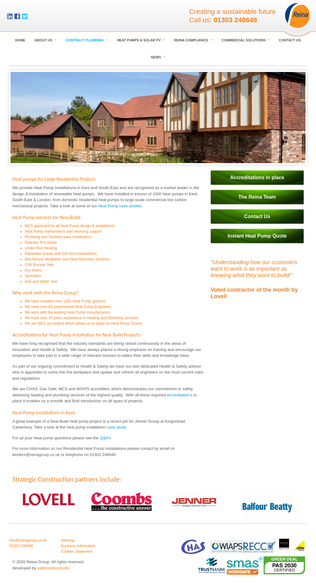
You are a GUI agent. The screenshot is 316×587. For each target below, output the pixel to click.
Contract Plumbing (87, 40)
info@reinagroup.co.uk (28, 540)
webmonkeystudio (53, 568)
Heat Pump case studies (120, 206)
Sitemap (67, 540)
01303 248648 (235, 20)
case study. (117, 427)
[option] (158, 117)
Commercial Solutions (246, 40)
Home (20, 40)
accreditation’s (180, 395)
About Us (46, 40)
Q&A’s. (106, 438)
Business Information (78, 546)
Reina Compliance (193, 40)
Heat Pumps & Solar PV (141, 40)
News (158, 57)
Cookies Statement (76, 551)
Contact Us (290, 40)
